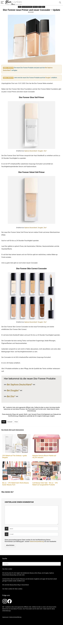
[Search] (60, 2)
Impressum (5, 617)
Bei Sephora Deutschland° (19, 384)
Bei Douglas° (13, 390)
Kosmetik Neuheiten (27, 6)
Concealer (9, 421)
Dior (43, 6)
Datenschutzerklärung (37, 541)
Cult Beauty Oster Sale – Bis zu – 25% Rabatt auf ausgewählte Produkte (45, 484)
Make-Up (35, 6)
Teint (40, 6)
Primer (16, 421)
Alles (20, 6)
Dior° (45, 151)
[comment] (31, 515)
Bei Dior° (11, 396)
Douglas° (48, 77)
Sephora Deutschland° (30, 151)
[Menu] (2, 2)
